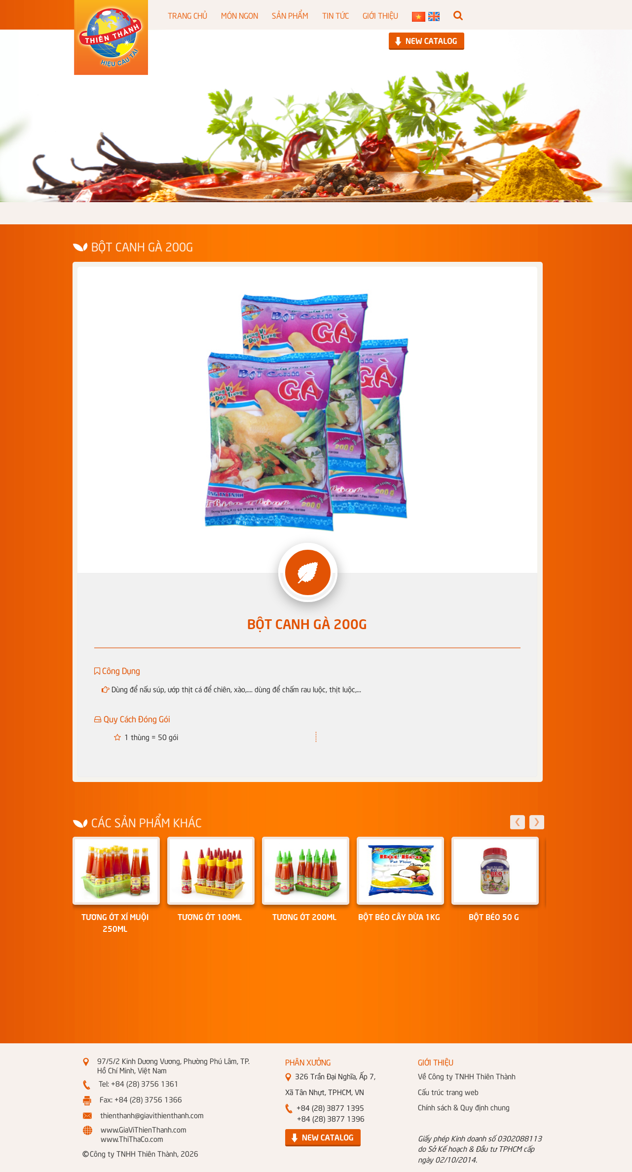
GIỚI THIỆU (380, 14)
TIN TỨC (335, 14)
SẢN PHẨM (290, 14)
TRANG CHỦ (187, 14)
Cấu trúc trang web (448, 1092)
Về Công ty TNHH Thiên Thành (467, 1076)
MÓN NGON (239, 14)
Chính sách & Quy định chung (464, 1107)
